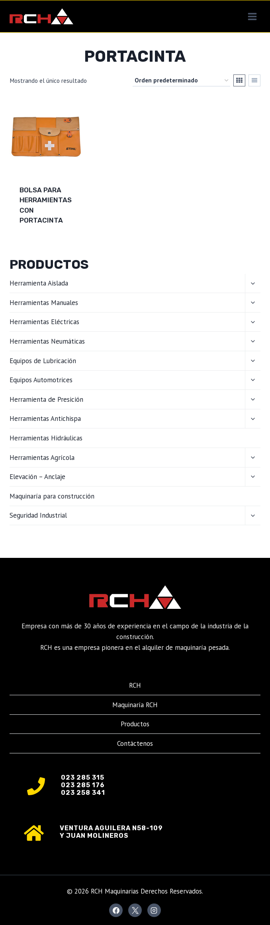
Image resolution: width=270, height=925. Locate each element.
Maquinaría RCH (135, 704)
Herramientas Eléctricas (44, 321)
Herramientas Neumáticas (47, 341)
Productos (135, 724)
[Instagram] (154, 910)
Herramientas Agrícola (42, 457)
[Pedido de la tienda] (181, 80)
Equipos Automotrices (41, 379)
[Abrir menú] (252, 16)
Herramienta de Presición (46, 399)
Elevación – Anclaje (37, 476)
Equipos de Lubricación (43, 360)
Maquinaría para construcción (52, 496)
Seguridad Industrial (38, 515)
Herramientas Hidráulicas (46, 438)
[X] (135, 910)
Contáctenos (135, 743)
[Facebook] (116, 910)
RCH (135, 685)
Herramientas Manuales (44, 302)
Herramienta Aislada (39, 283)
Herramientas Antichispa (45, 418)
